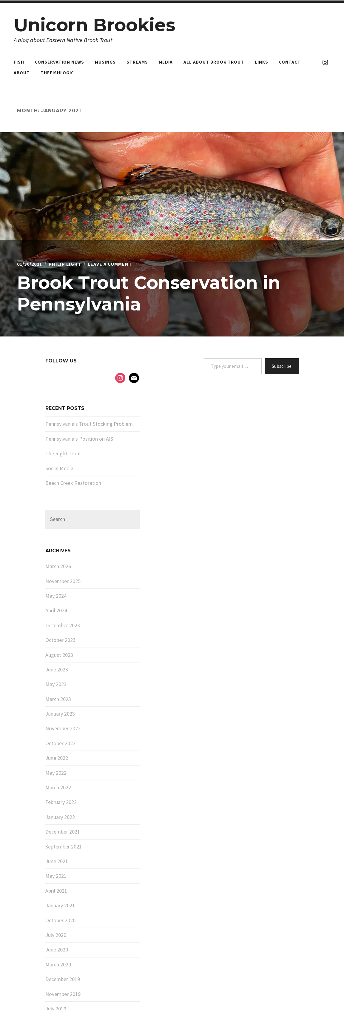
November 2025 (63, 581)
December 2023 (62, 625)
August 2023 (59, 654)
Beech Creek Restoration (73, 482)
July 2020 (55, 934)
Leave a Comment (110, 264)
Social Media (59, 468)
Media (166, 62)
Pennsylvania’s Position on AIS (79, 438)
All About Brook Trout (213, 62)
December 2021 (62, 831)
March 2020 (58, 964)
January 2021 (60, 905)
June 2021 (56, 861)
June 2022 (56, 757)
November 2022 (63, 728)
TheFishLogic (57, 73)
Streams (137, 62)
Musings (105, 62)
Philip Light (65, 264)
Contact (290, 62)
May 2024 (56, 595)
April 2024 (56, 610)
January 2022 (60, 817)
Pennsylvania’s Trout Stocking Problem (89, 423)
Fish (19, 62)
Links (261, 62)
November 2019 (63, 994)
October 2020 (60, 920)
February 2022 (61, 802)
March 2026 (58, 566)
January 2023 (60, 713)
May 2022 (56, 772)
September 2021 (63, 846)
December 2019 (62, 979)
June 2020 (56, 949)
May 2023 (56, 684)
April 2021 (56, 890)
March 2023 (58, 699)
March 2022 (58, 787)
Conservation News (59, 62)
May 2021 (56, 875)
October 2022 (60, 743)
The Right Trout (63, 453)
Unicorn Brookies (94, 25)
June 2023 (56, 669)
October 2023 (60, 640)
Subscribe (281, 366)
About (22, 73)
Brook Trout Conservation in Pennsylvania (148, 293)
